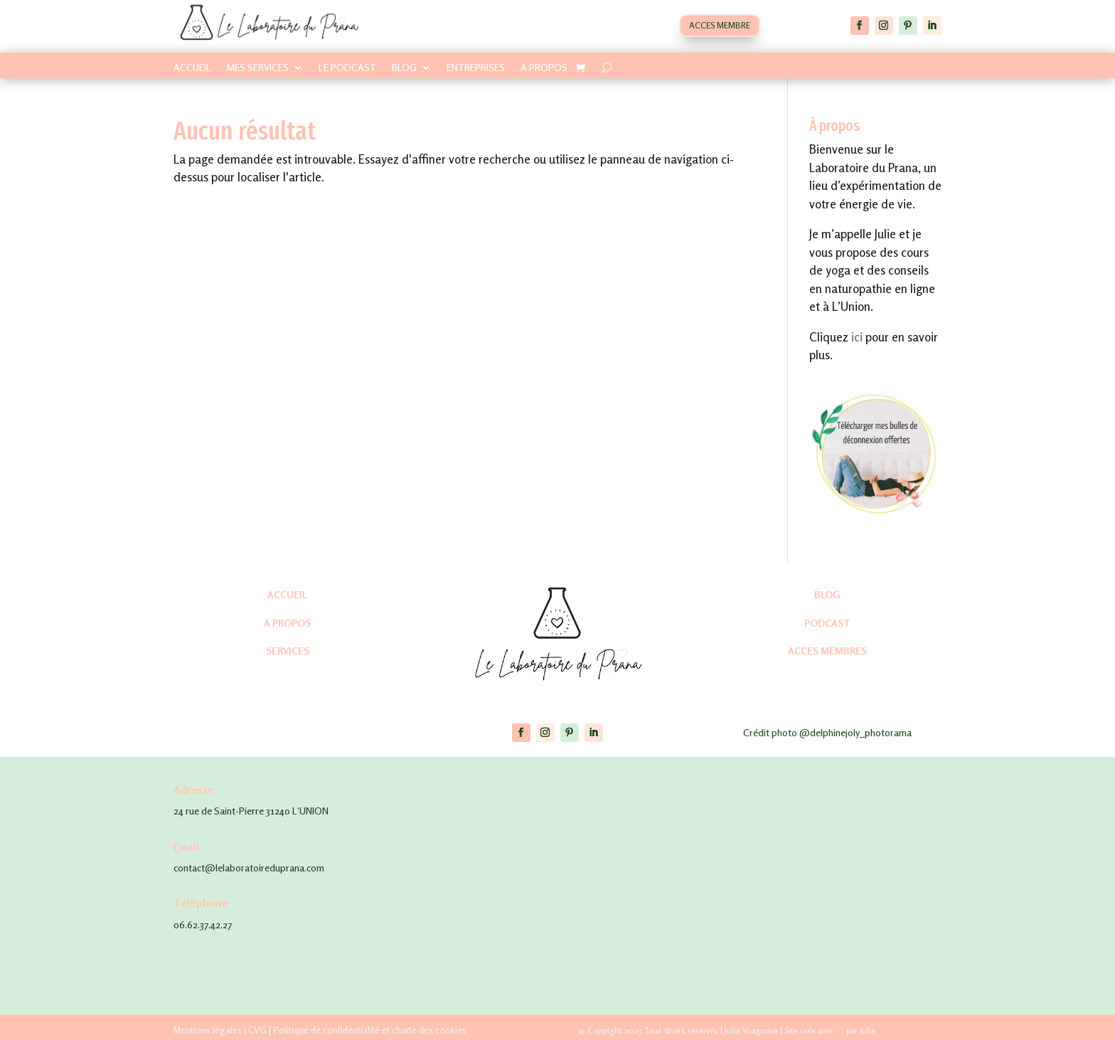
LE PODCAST (347, 68)
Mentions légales (208, 1030)
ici (857, 336)
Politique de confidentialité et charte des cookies (369, 1030)
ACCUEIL (192, 68)
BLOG (404, 68)
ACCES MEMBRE (719, 25)
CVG (257, 1030)
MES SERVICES (258, 68)
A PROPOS (544, 68)
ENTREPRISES (476, 68)
